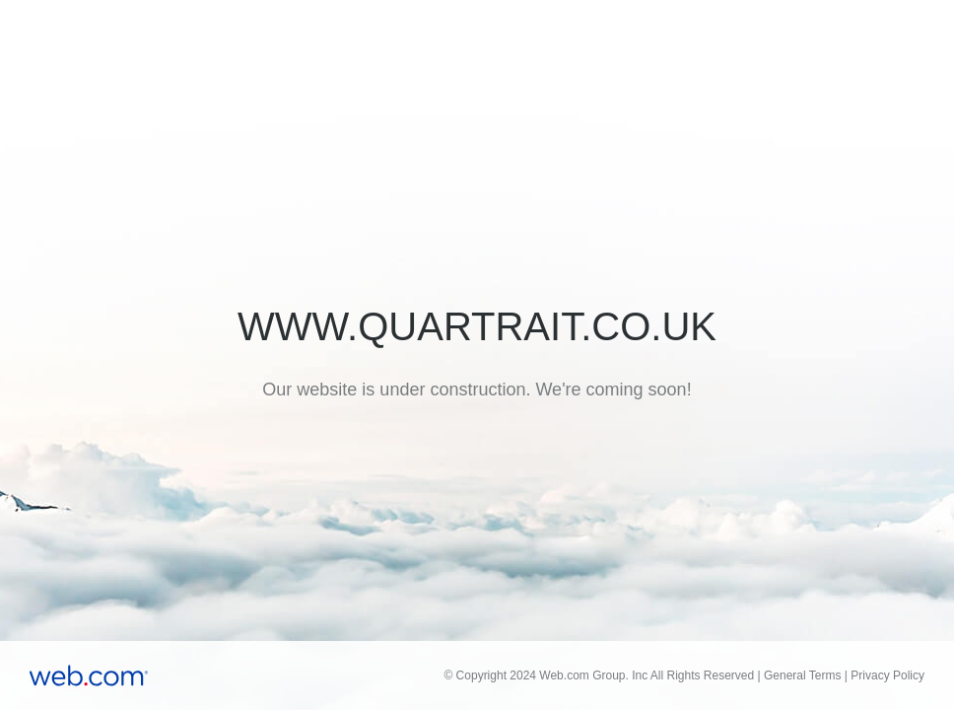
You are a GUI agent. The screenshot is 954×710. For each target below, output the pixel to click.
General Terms (802, 675)
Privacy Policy (887, 675)
